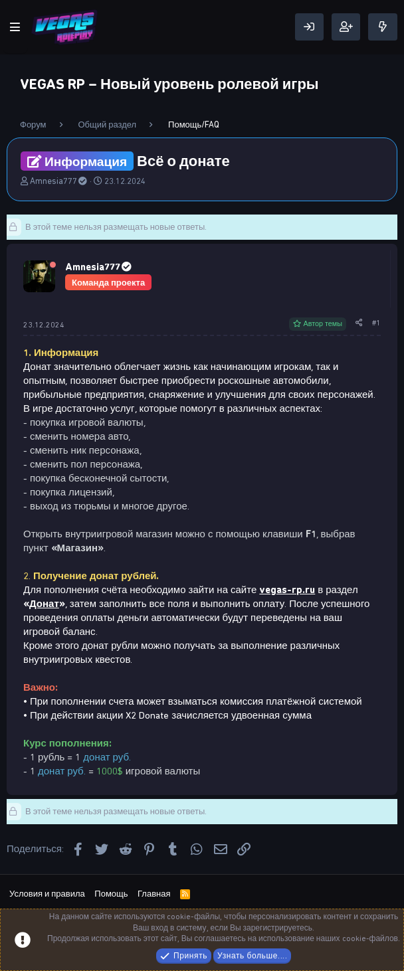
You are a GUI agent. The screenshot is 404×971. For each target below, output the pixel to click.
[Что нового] (382, 27)
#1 (376, 322)
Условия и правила (47, 894)
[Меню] (15, 27)
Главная (154, 894)
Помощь (111, 894)
